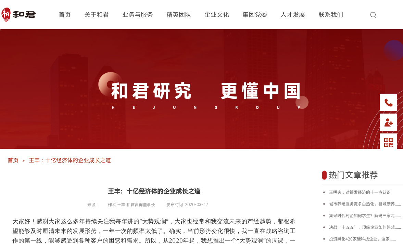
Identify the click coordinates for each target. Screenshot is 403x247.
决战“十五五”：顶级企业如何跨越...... (365, 227)
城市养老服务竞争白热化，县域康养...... (365, 204)
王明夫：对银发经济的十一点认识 (360, 192)
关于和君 (96, 14)
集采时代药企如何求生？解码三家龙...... (365, 215)
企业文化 (216, 14)
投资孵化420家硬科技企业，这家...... (362, 239)
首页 (65, 14)
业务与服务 (137, 14)
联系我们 (330, 14)
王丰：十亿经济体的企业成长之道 (70, 160)
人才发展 (292, 14)
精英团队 (178, 14)
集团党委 (254, 14)
